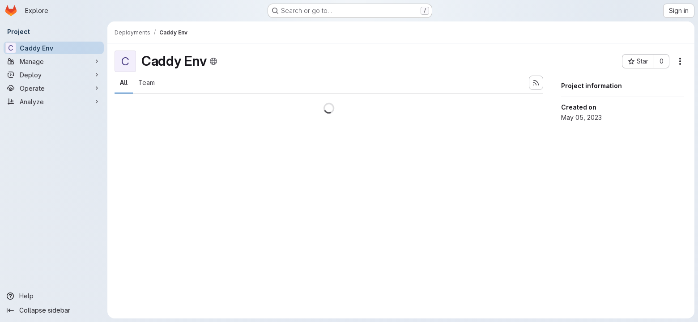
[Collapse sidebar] (54, 310)
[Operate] (54, 88)
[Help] (54, 296)
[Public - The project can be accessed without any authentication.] (213, 61)
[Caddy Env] (54, 48)
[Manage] (54, 61)
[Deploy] (54, 74)
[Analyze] (54, 101)
